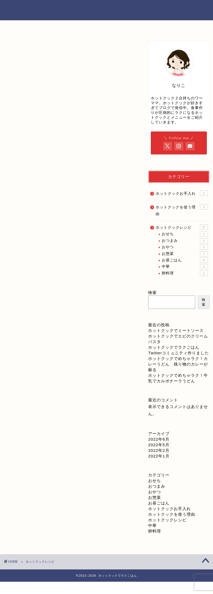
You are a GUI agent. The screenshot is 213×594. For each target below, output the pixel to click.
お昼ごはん (185, 260)
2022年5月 (158, 444)
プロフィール (81, 27)
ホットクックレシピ (182, 227)
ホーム (31, 27)
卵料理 (185, 273)
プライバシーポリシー (182, 29)
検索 (152, 292)
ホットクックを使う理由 (182, 210)
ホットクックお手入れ (182, 193)
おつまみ (185, 240)
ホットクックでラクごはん (106, 9)
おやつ (185, 247)
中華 (185, 266)
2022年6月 (158, 439)
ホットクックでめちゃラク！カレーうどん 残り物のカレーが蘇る (178, 364)
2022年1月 (158, 456)
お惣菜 (185, 254)
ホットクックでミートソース (176, 330)
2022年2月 (158, 450)
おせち (185, 234)
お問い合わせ (131, 27)
